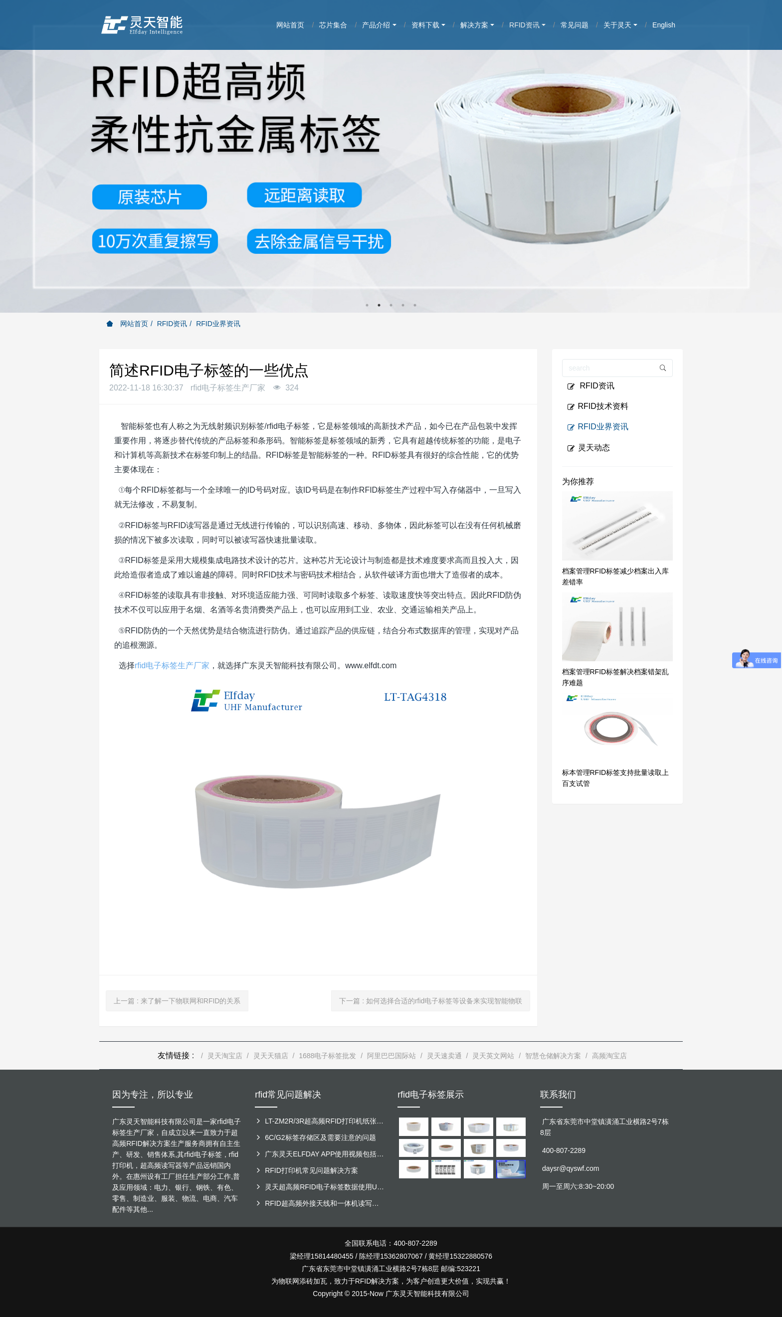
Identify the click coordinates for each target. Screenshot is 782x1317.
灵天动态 (588, 447)
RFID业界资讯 (218, 324)
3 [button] (391, 305)
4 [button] (403, 305)
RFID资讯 (172, 324)
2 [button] (379, 305)
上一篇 (177, 1001)
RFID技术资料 (597, 406)
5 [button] (415, 305)
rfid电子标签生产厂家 (172, 665)
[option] (391, 156)
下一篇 (430, 1001)
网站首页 (127, 324)
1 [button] (367, 305)
